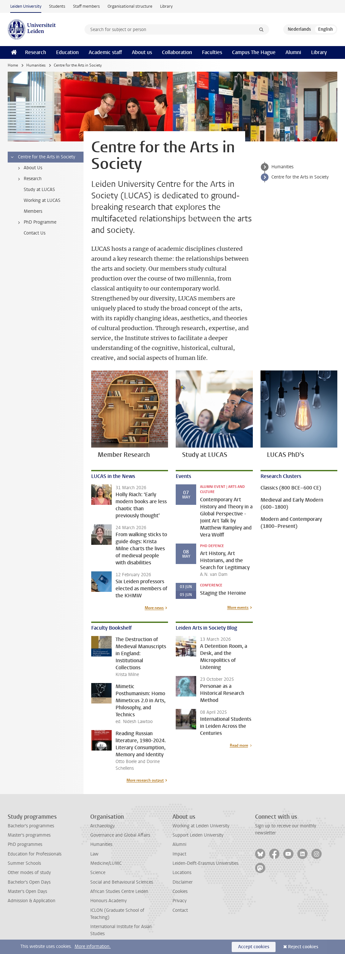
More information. (93, 946)
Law (94, 854)
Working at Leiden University (201, 826)
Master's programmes (29, 835)
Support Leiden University (198, 835)
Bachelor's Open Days (29, 882)
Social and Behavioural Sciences (121, 882)
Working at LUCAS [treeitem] (42, 200)
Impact (179, 854)
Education (67, 52)
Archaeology (102, 826)
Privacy (180, 901)
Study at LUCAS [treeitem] (39, 190)
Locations (182, 873)
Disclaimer (183, 882)
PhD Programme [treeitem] (36, 222)
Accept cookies (253, 947)
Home (13, 65)
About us (142, 52)
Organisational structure (130, 6)
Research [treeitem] (29, 179)
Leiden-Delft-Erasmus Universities (205, 863)
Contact (180, 910)
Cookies (180, 891)
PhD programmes (25, 844)
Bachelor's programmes (31, 826)
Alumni (293, 52)
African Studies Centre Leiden (119, 891)
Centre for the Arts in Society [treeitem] (42, 157)
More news (154, 607)
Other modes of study (29, 873)
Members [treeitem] (33, 211)
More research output (145, 780)
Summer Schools (24, 863)
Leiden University (25, 6)
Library (166, 6)
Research (35, 52)
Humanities (35, 65)
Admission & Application (31, 901)
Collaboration (177, 52)
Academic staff (105, 52)
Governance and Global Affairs (120, 835)
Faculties (212, 52)
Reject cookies (303, 947)
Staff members (86, 6)
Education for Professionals (34, 854)
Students (57, 6)
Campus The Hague (254, 52)
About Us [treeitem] (29, 168)
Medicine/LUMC (106, 863)
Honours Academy (108, 901)
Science (97, 873)
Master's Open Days (27, 891)
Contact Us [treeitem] (34, 233)
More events (238, 607)
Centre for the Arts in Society (300, 177)
